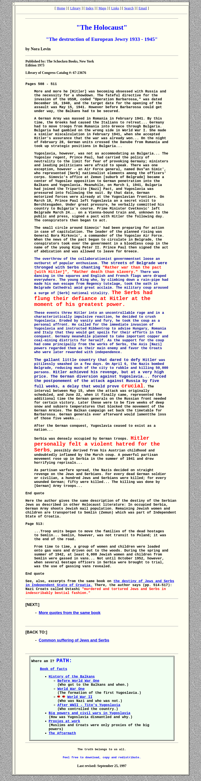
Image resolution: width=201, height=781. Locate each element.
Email (143, 8)
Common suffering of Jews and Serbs (74, 640)
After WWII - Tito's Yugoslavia (88, 705)
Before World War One (78, 681)
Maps (102, 8)
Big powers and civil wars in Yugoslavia (89, 713)
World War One (71, 689)
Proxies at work (64, 721)
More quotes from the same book (69, 613)
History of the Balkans (72, 677)
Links (115, 8)
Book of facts (53, 669)
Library (75, 8)
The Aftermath (62, 733)
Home (61, 8)
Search (129, 8)
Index (89, 8)
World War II (79, 697)
